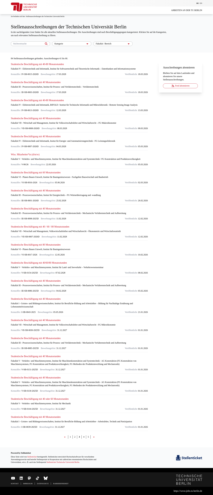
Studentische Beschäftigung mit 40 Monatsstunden (36, 82)
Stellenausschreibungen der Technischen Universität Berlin (45, 16)
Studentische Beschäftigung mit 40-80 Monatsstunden (37, 64)
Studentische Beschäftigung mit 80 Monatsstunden (36, 244)
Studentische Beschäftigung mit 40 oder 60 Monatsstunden (40, 399)
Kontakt (15, 484)
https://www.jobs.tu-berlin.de (188, 491)
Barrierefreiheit (60, 484)
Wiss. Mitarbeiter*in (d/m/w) (25, 154)
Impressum (27, 484)
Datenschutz (43, 484)
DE (197, 3)
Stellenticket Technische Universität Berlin (63, 462)
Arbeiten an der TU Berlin (186, 10)
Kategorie (71, 43)
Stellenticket (32, 457)
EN (201, 3)
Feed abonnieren (180, 86)
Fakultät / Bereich (113, 43)
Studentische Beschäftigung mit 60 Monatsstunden (36, 172)
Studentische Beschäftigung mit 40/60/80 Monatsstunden (39, 262)
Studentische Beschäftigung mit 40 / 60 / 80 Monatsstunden (40, 226)
